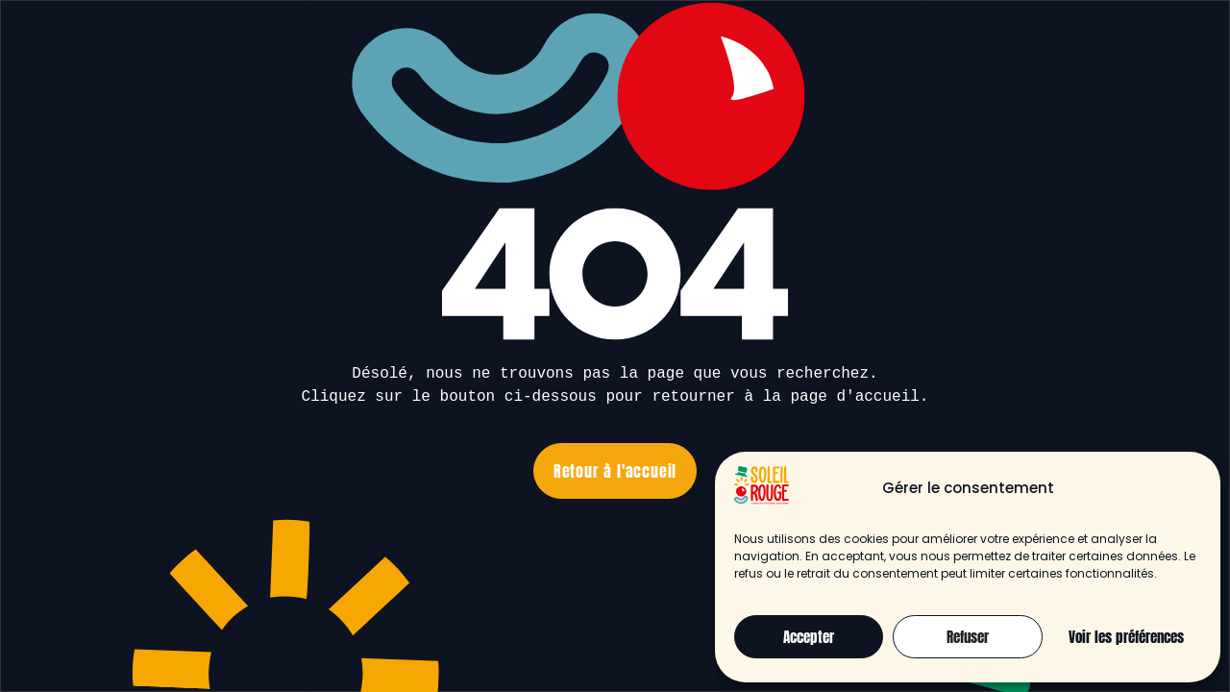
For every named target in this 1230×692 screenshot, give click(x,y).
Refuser (968, 637)
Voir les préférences (1126, 637)
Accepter (808, 637)
